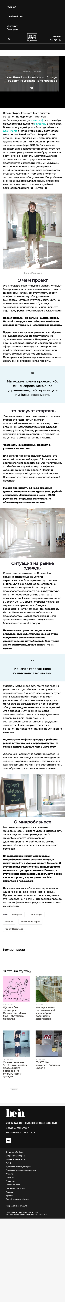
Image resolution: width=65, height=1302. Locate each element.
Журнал (11, 6)
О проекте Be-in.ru (14, 1152)
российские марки (30, 921)
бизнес (9, 921)
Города (9, 1192)
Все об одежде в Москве (17, 1199)
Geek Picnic (10, 131)
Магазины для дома (15, 1188)
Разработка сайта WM (16, 1206)
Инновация (36, 914)
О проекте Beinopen (15, 1156)
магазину (40, 123)
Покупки (10, 1177)
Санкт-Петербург (14, 929)
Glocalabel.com (13, 1185)
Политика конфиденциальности (21, 1170)
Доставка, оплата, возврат (18, 1167)
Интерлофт (37, 120)
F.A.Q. (8, 1163)
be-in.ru (57, 36)
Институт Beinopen (12, 28)
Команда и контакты (15, 1159)
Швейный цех (15, 16)
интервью (17, 914)
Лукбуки (10, 1174)
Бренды (9, 1196)
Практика (10, 1181)
